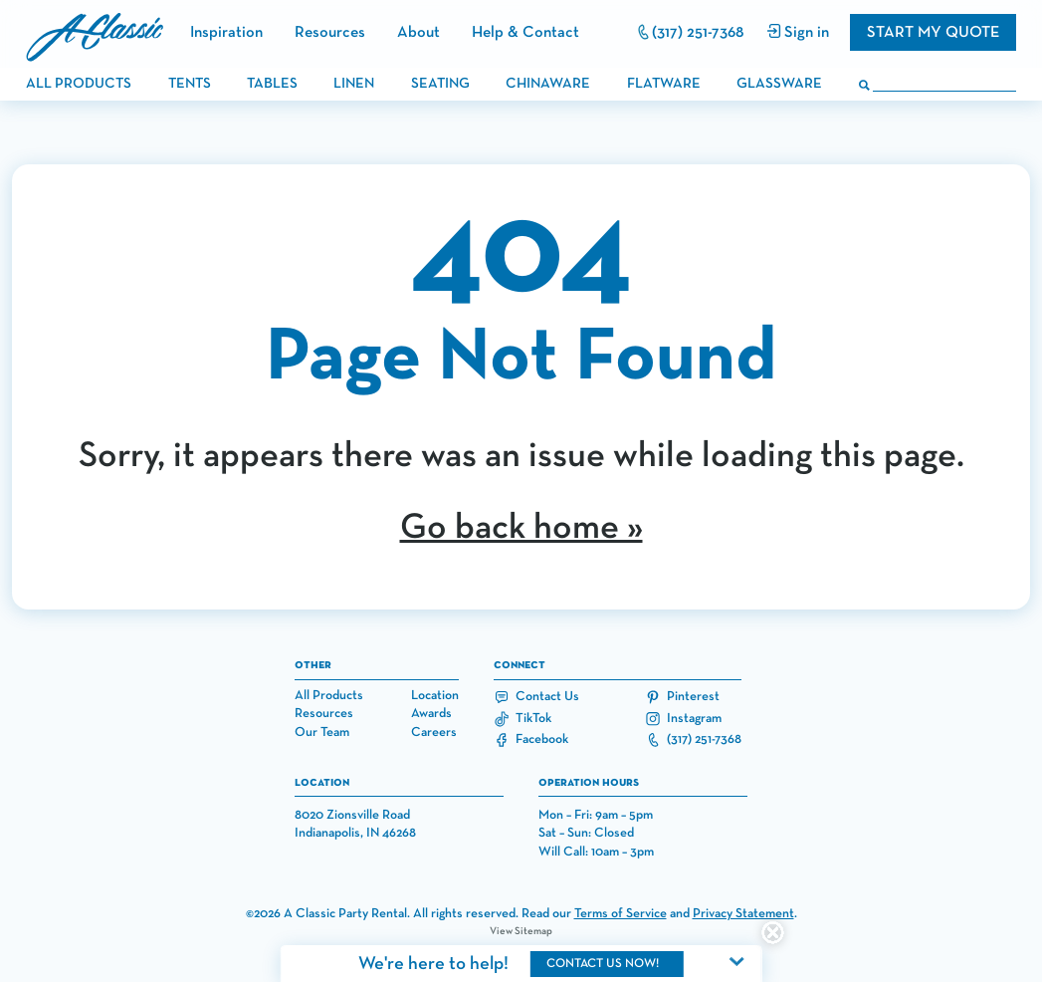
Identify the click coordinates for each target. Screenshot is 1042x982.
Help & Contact (525, 32)
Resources (330, 32)
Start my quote (933, 32)
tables (272, 84)
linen (353, 84)
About (418, 32)
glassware (779, 84)
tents (189, 84)
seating (440, 84)
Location (435, 695)
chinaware (548, 84)
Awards (431, 713)
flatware (664, 84)
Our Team (322, 732)
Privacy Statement (743, 913)
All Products (329, 695)
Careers (434, 732)
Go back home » (521, 528)
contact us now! (602, 963)
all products (78, 84)
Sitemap (533, 931)
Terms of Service (620, 913)
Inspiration (226, 32)
